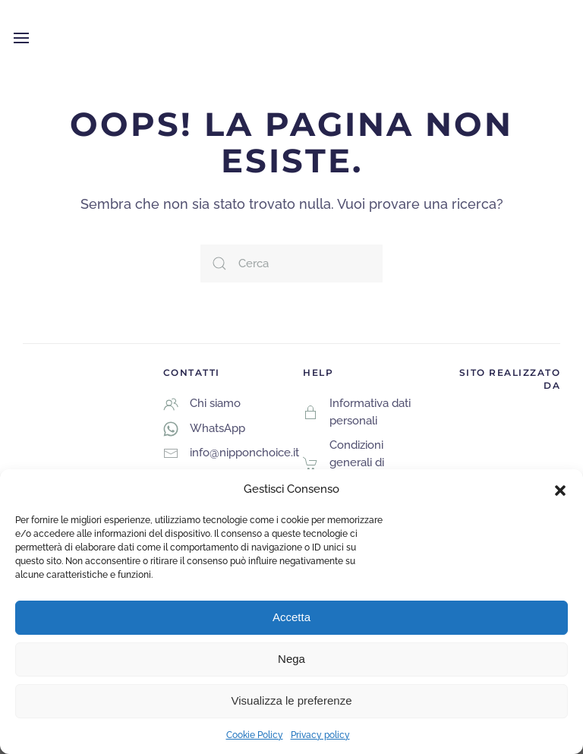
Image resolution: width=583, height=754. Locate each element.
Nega (291, 658)
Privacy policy (320, 735)
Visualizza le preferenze (292, 700)
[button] (560, 489)
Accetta (291, 616)
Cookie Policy (254, 735)
